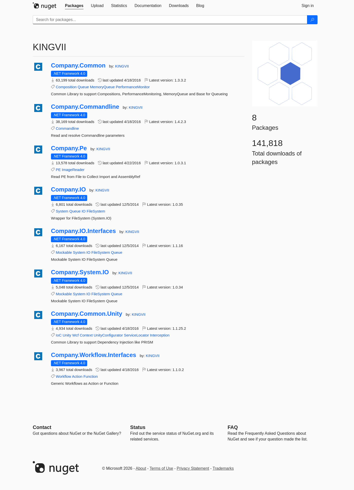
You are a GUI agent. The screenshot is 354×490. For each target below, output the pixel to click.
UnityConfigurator (108, 335)
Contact (42, 427)
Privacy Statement (193, 468)
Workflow (63, 376)
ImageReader (73, 170)
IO (84, 211)
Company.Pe (69, 148)
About (141, 468)
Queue (83, 87)
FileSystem (96, 211)
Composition (66, 87)
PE (58, 170)
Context (86, 335)
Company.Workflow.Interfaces (93, 355)
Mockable (64, 252)
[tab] (74, 5)
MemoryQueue (102, 87)
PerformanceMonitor (133, 87)
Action (77, 376)
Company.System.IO (80, 272)
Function (90, 376)
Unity (67, 335)
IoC (58, 335)
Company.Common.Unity (86, 313)
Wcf (75, 335)
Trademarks (223, 468)
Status (137, 427)
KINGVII (122, 66)
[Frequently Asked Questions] (233, 427)
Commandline (67, 128)
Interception (159, 335)
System (62, 211)
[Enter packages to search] (170, 19)
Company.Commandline (85, 107)
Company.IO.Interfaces (83, 231)
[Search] (312, 19)
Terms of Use (161, 468)
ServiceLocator (136, 335)
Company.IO (68, 189)
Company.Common (78, 65)
